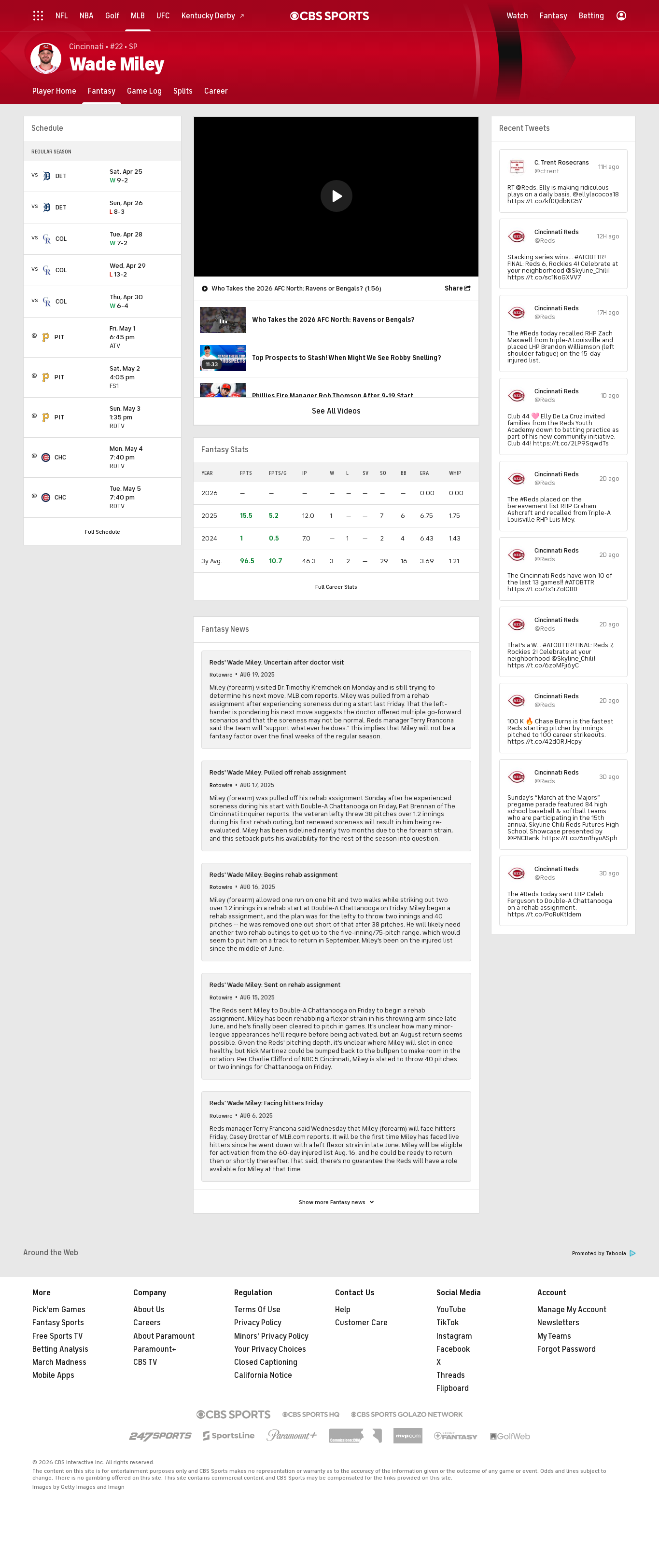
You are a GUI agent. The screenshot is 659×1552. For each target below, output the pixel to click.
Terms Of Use (257, 1310)
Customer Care (361, 1323)
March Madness (59, 1362)
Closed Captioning (265, 1362)
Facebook (453, 1349)
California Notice (263, 1375)
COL (61, 239)
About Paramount (164, 1336)
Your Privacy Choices (270, 1349)
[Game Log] (144, 91)
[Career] (216, 91)
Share (454, 288)
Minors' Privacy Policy (271, 1336)
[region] (336, 197)
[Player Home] (54, 91)
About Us (149, 1310)
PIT (59, 337)
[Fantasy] (101, 91)
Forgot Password (566, 1349)
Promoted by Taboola (604, 1253)
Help (343, 1310)
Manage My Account (571, 1310)
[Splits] (183, 91)
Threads (450, 1375)
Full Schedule (102, 531)
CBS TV (145, 1362)
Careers (147, 1323)
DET (61, 176)
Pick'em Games (58, 1310)
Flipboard (452, 1388)
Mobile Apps (53, 1375)
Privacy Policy (257, 1323)
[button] (336, 196)
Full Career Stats (336, 586)
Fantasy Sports (58, 1323)
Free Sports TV (57, 1336)
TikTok (447, 1323)
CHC (60, 457)
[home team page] (47, 176)
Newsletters (558, 1323)
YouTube (451, 1310)
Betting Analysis (60, 1349)
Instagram (454, 1336)
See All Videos (336, 411)
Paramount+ (154, 1349)
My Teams (554, 1336)
